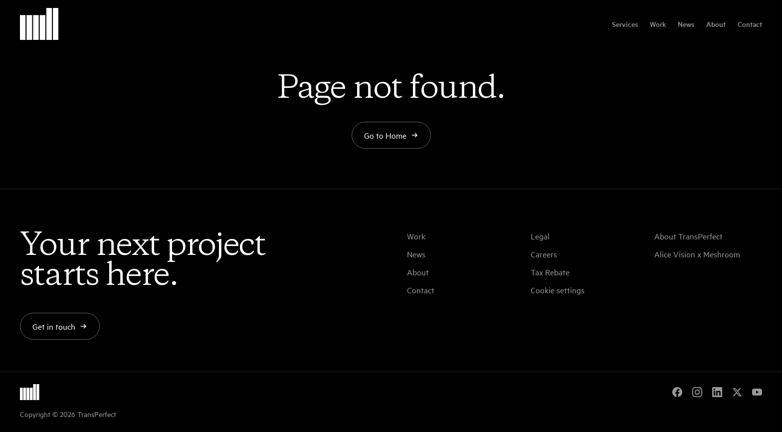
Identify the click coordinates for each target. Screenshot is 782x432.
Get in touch (59, 326)
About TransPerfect (688, 235)
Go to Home (391, 135)
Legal (540, 235)
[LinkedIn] (717, 392)
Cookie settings (558, 289)
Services (625, 24)
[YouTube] (757, 392)
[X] (737, 392)
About (716, 24)
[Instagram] (697, 392)
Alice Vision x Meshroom (697, 253)
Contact (750, 24)
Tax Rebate (550, 271)
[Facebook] (677, 392)
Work (658, 24)
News (686, 24)
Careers (544, 253)
